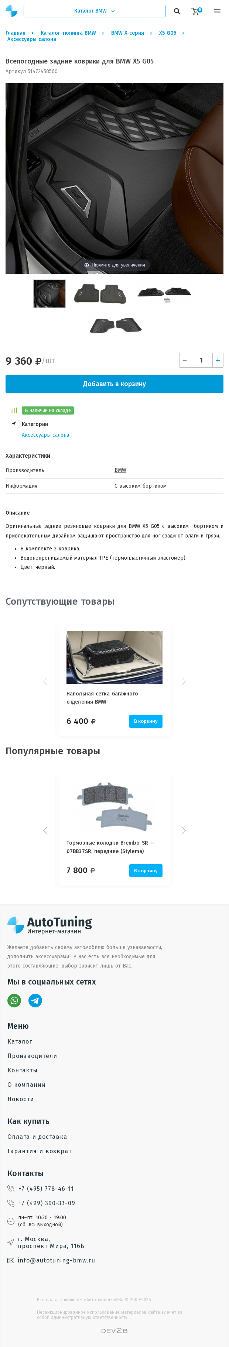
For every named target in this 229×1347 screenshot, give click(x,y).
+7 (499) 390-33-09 (41, 1203)
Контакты (22, 1070)
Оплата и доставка (37, 1136)
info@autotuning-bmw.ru (51, 1260)
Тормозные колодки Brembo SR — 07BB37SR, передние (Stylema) (110, 847)
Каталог (19, 1041)
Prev (46, 681)
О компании (26, 1084)
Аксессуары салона (45, 435)
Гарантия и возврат (39, 1151)
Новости (20, 1099)
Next (182, 681)
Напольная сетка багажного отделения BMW (102, 698)
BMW (120, 470)
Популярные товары (53, 751)
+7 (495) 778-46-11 (40, 1188)
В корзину (146, 721)
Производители (32, 1055)
